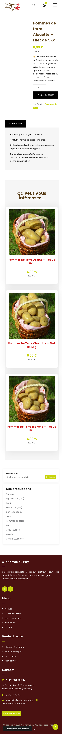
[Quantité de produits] (39, 87)
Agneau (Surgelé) (15, 498)
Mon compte (11, 660)
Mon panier (10, 656)
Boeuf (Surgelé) (14, 507)
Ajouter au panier (46, 95)
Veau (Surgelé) (14, 529)
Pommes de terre (15, 520)
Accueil (8, 608)
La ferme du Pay (13, 613)
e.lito (33, 729)
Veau (8, 525)
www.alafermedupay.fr (14, 703)
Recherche (11, 473)
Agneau (10, 494)
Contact (9, 627)
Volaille (9, 534)
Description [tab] (15, 123)
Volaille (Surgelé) (15, 538)
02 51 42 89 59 (13, 695)
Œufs (8, 516)
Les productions (13, 618)
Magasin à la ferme (14, 647)
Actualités (10, 622)
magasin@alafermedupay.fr (21, 700)
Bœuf (9, 503)
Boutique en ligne (13, 651)
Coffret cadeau (14, 511)
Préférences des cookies (17, 729)
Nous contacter (11, 713)
